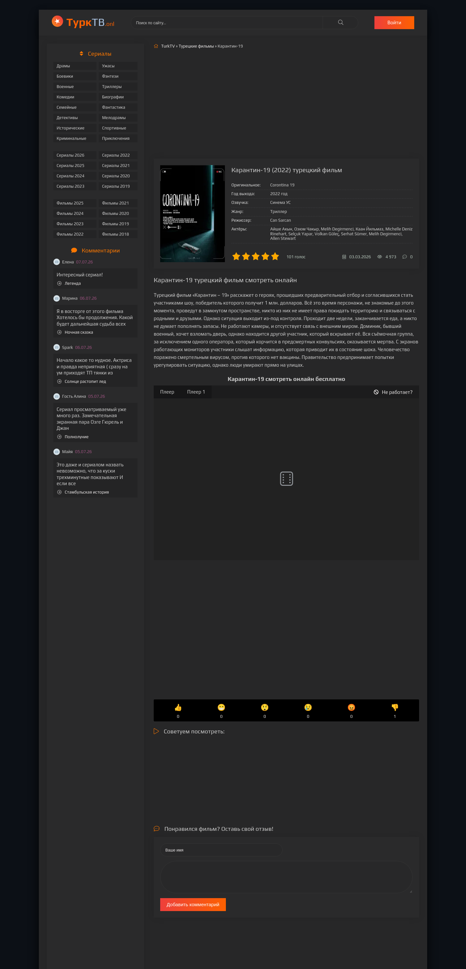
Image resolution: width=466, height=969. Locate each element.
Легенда (69, 283)
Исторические (70, 128)
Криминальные (71, 138)
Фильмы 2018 (115, 234)
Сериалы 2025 (70, 165)
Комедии (65, 97)
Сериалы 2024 (70, 175)
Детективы (67, 117)
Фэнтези (110, 76)
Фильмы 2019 (115, 223)
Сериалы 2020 (116, 175)
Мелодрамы (114, 117)
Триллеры (112, 86)
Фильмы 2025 (70, 203)
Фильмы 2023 (70, 223)
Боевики (65, 76)
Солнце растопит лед (81, 381)
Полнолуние (73, 437)
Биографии (113, 97)
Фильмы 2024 (70, 213)
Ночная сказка (75, 332)
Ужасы (108, 65)
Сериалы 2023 (70, 186)
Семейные (67, 107)
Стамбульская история (83, 492)
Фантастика (113, 107)
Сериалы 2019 (116, 186)
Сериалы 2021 (116, 165)
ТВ (90, 22)
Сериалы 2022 (116, 155)
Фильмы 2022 (70, 234)
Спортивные (114, 128)
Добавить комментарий (193, 904)
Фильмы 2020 (115, 213)
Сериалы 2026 (70, 155)
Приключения (115, 138)
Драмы (63, 65)
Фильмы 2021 (115, 203)
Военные (65, 86)
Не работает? (393, 392)
